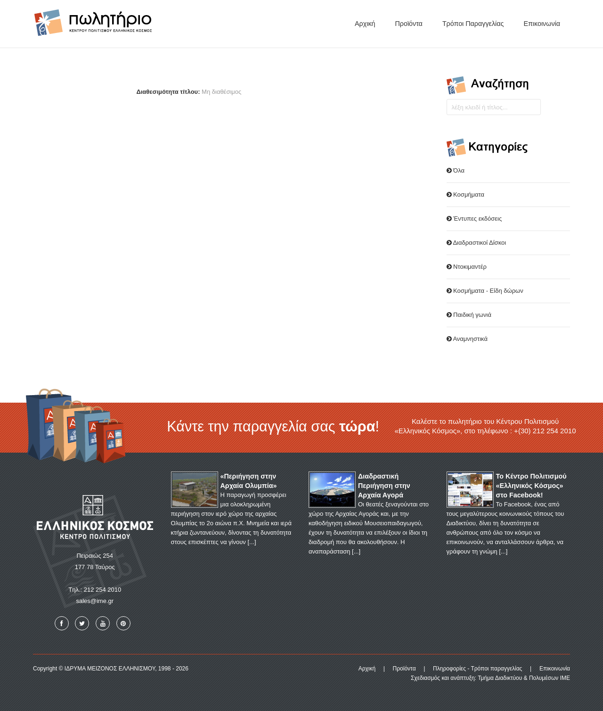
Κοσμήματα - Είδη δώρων (485, 290)
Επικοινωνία (541, 23)
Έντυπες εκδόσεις (474, 218)
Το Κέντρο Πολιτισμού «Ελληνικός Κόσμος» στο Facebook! (531, 485)
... (251, 542)
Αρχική (365, 23)
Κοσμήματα (466, 194)
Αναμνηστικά (467, 338)
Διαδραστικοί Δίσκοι (476, 242)
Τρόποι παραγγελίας (473, 23)
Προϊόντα (408, 23)
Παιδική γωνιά (469, 314)
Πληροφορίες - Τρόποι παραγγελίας (477, 668)
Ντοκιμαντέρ (467, 266)
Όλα (456, 170)
